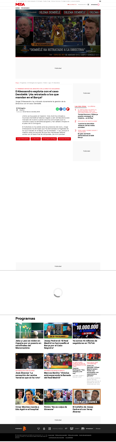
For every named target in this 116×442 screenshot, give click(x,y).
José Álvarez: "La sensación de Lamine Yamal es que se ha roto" (27, 376)
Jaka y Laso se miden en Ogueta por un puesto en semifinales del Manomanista (28, 345)
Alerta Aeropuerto (31, 1)
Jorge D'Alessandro (23, 139)
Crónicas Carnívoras (56, 1)
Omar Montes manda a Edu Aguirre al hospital (27, 409)
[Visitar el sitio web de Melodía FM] (82, 429)
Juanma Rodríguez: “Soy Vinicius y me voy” (79, 371)
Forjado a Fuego (46, 1)
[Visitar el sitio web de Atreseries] (66, 429)
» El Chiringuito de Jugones (34, 83)
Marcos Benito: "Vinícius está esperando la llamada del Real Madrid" (57, 376)
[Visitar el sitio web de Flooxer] (98, 429)
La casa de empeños (75, 1)
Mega (17, 83)
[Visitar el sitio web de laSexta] (44, 429)
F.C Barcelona (36, 139)
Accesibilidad (69, 438)
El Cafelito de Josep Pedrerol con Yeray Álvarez (83, 410)
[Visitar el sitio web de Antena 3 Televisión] (38, 429)
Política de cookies (73, 436)
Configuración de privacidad (56, 438)
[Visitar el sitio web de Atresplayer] (90, 429)
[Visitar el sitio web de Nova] (55, 429)
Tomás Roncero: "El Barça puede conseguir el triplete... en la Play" (88, 117)
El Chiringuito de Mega (49, 139)
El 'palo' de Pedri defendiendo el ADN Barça (86, 136)
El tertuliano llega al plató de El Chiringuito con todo (79, 365)
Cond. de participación (85, 436)
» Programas (22, 83)
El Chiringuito (39, 1)
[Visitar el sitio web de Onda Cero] (71, 429)
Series (17, 8)
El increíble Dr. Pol (22, 1)
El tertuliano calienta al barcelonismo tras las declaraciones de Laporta (87, 112)
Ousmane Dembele (64, 139)
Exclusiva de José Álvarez (87, 122)
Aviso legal (51, 436)
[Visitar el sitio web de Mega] (60, 429)
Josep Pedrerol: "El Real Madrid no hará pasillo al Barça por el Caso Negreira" (56, 345)
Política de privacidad (61, 436)
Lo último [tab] (91, 107)
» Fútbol (44, 83)
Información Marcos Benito (54, 371)
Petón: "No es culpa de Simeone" (55, 409)
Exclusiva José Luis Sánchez (92, 364)
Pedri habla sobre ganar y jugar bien (88, 132)
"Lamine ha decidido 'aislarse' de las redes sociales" (86, 126)
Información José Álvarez (25, 371)
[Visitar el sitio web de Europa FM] (77, 429)
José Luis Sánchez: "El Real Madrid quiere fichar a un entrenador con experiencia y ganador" (93, 371)
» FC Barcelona (55, 83)
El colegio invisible (65, 1)
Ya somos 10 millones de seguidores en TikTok (85, 342)
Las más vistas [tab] (80, 107)
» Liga (49, 83)
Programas (25, 8)
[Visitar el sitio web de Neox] (49, 429)
